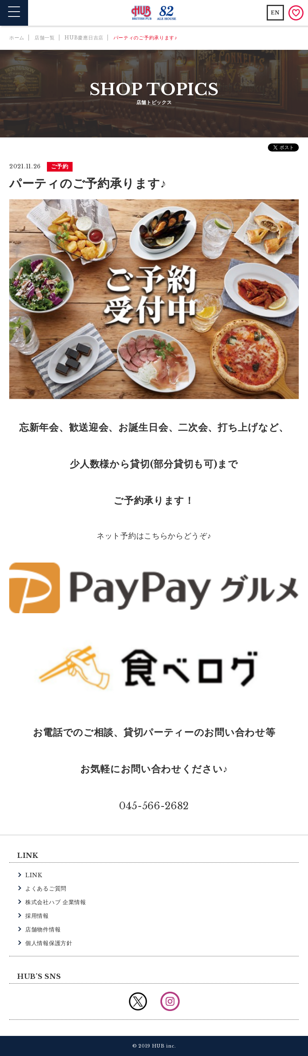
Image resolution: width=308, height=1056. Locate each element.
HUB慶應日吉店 (84, 38)
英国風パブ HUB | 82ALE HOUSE (154, 13)
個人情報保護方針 (49, 943)
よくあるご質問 (46, 888)
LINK (34, 875)
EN (275, 13)
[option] (154, 299)
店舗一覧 (44, 38)
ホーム (16, 38)
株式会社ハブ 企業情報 (55, 902)
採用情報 (37, 915)
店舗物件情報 (43, 929)
